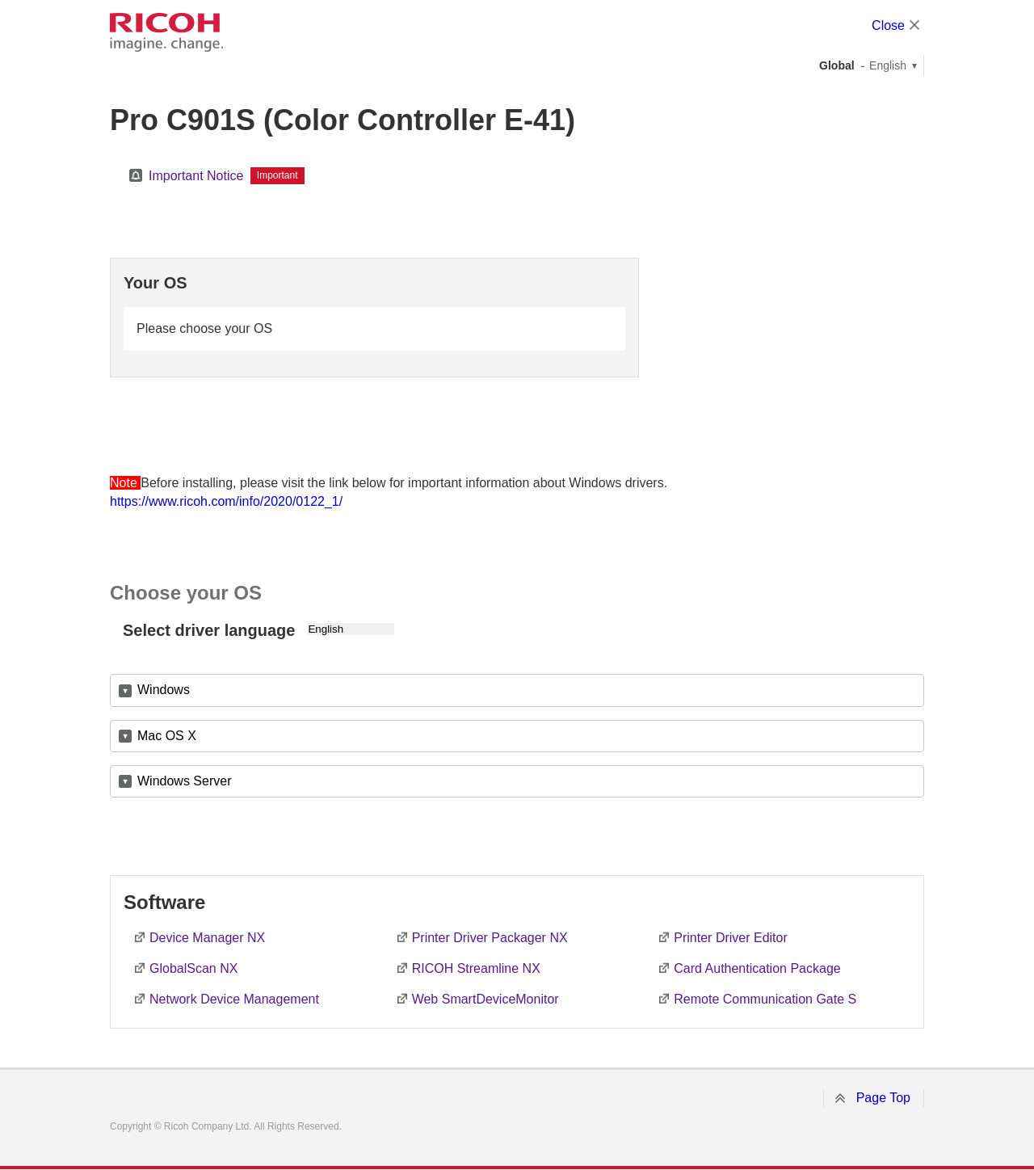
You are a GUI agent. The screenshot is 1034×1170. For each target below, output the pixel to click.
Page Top (883, 1098)
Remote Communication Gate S (765, 999)
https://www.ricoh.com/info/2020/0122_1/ (226, 501)
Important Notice (196, 176)
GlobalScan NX (193, 968)
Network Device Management (234, 999)
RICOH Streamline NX (476, 968)
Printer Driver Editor (730, 938)
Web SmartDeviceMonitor (485, 999)
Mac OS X (166, 736)
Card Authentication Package (757, 968)
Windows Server (184, 781)
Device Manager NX (207, 938)
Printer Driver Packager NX (490, 938)
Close (888, 25)
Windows (163, 690)
